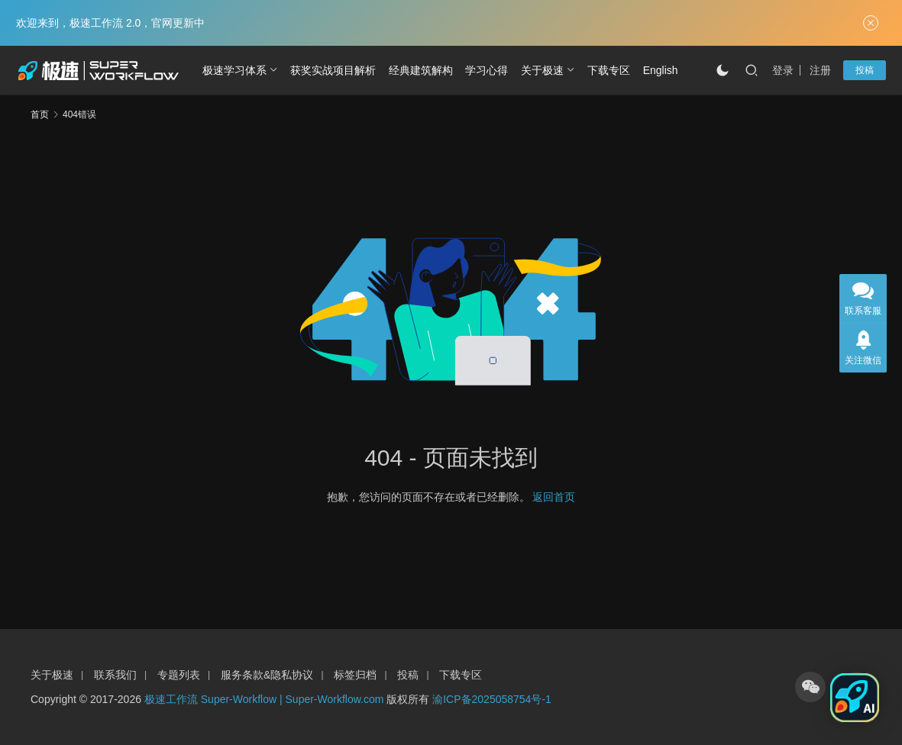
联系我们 (115, 675)
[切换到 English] (660, 70)
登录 (783, 70)
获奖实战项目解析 (333, 70)
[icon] (810, 687)
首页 (40, 114)
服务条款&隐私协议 (267, 675)
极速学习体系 (234, 70)
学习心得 (486, 70)
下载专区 (608, 70)
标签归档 (355, 675)
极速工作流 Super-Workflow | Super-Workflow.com (264, 699)
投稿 (864, 70)
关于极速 (542, 70)
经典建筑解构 (421, 70)
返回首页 (553, 497)
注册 (820, 70)
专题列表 (178, 675)
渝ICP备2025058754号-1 (491, 699)
